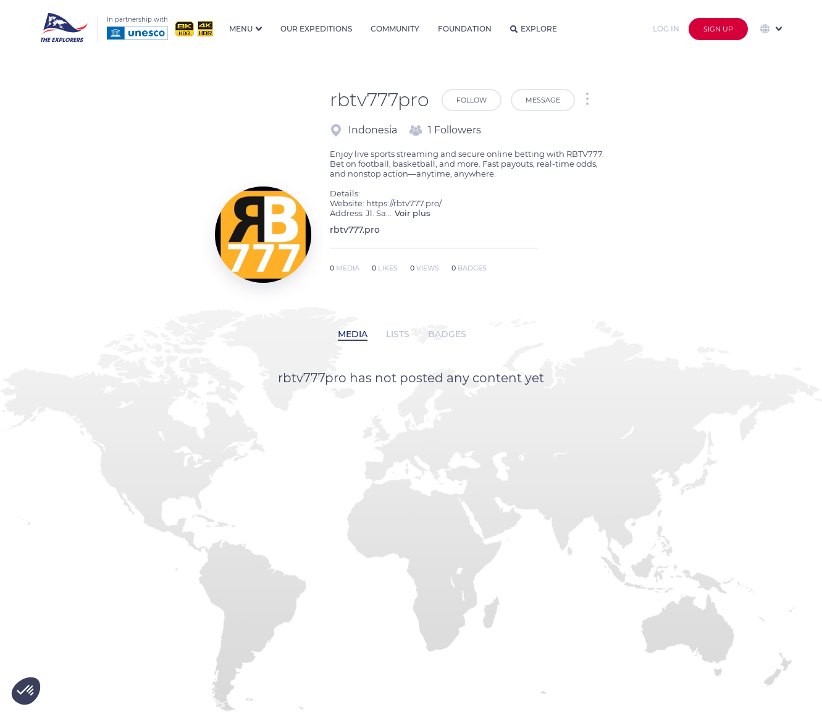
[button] (26, 691)
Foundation (465, 28)
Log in (666, 28)
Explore (533, 28)
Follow (471, 100)
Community (395, 28)
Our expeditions (316, 28)
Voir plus (412, 213)
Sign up (718, 29)
